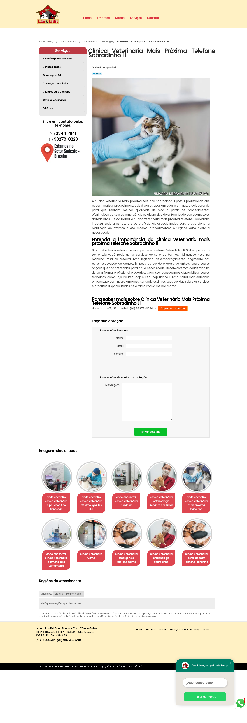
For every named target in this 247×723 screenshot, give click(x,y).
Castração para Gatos (56, 83)
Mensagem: (138, 402)
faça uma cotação (173, 308)
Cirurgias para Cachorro (57, 91)
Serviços (136, 18)
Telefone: (142, 354)
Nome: (144, 338)
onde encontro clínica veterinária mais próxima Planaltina (57, 560)
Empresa (103, 18)
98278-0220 (66, 139)
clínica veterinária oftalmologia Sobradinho (57, 615)
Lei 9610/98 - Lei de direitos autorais (139, 669)
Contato (153, 18)
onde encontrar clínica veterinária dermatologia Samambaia (93, 560)
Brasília (59, 647)
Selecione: (46, 647)
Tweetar (97, 73)
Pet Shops (48, 108)
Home (87, 18)
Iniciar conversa (205, 697)
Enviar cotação (150, 432)
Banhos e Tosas (52, 66)
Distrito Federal (74, 647)
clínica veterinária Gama (130, 556)
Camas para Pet (52, 75)
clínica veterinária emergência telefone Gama (166, 558)
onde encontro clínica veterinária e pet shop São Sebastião (57, 503)
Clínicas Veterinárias (54, 99)
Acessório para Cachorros (58, 58)
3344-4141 (66, 133)
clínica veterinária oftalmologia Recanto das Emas (166, 501)
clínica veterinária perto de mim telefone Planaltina (93, 615)
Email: (144, 346)
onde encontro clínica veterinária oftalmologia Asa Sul (93, 501)
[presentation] (123, 367)
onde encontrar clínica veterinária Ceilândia (130, 501)
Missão (120, 18)
